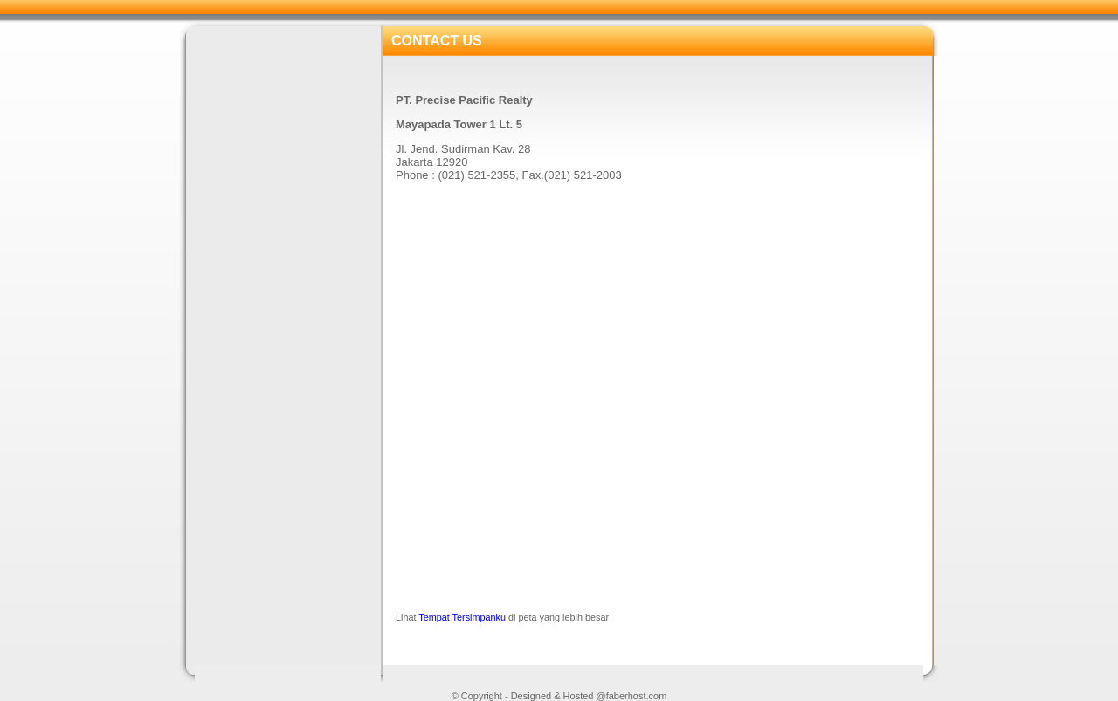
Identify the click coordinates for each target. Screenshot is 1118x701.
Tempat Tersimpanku (462, 617)
